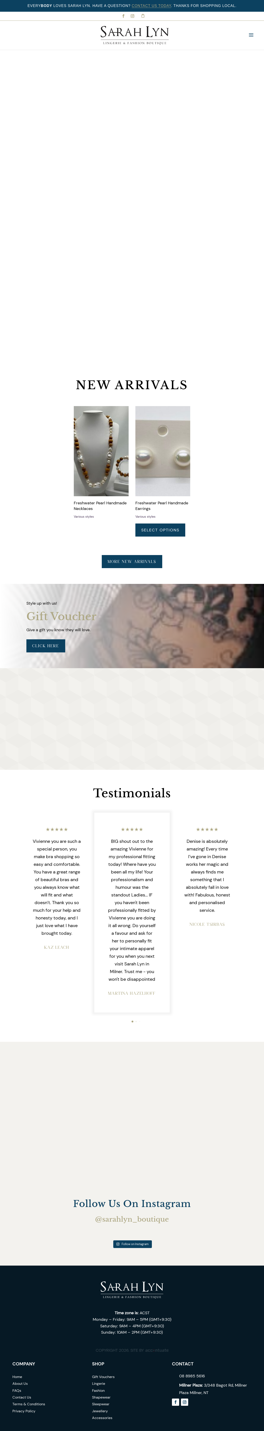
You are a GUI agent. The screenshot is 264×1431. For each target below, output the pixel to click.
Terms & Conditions (28, 1404)
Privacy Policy (23, 1411)
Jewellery (100, 1411)
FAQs (16, 1390)
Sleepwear (100, 1404)
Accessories (102, 1417)
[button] (132, 1021)
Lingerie (98, 1383)
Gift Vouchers (103, 1376)
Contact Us (21, 1397)
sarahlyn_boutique (135, 1219)
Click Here (45, 645)
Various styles (84, 516)
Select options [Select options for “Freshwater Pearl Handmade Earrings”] (160, 530)
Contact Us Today (151, 6)
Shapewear (101, 1397)
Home (17, 1376)
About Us (20, 1383)
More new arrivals (132, 561)
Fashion (98, 1390)
